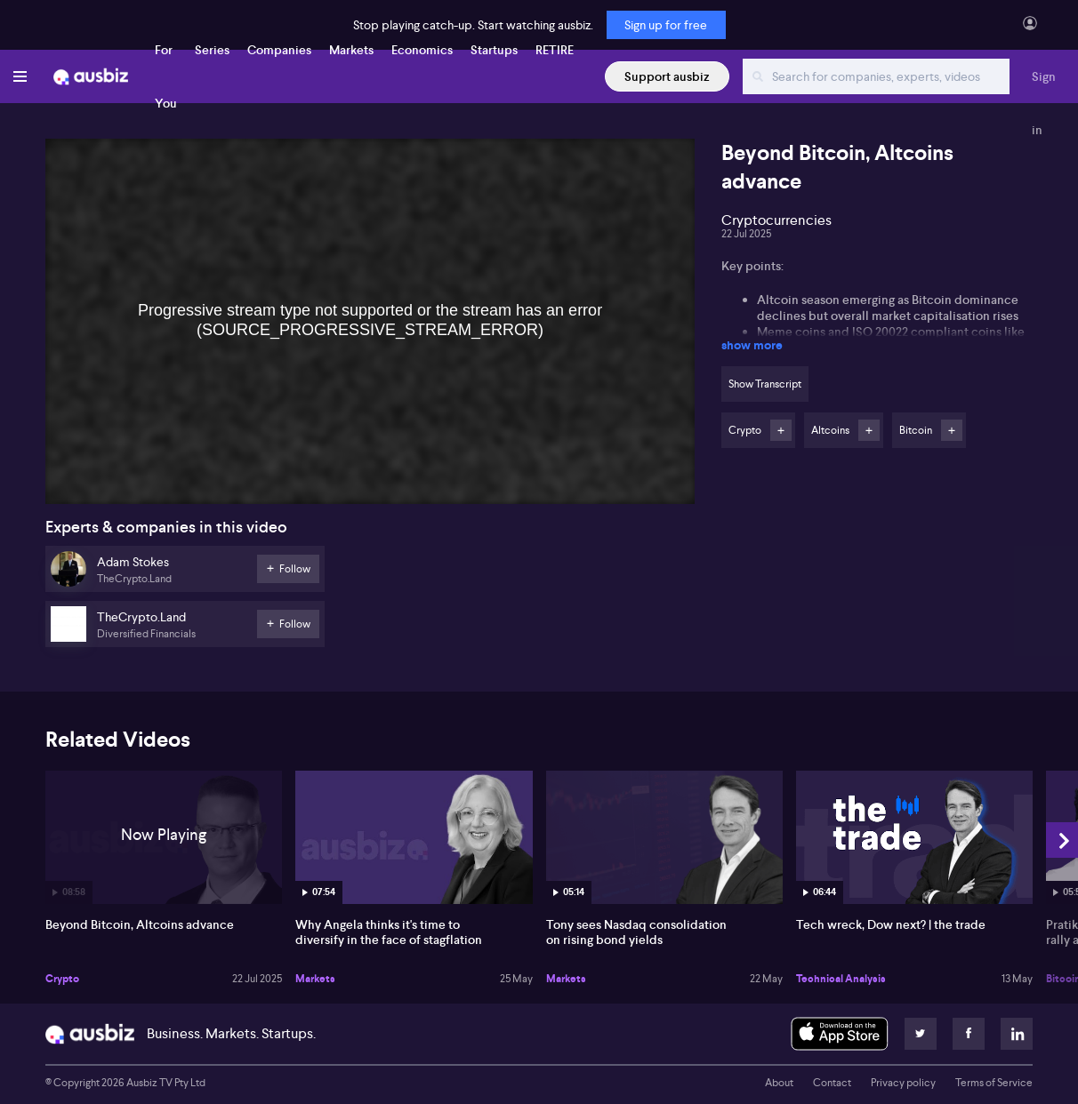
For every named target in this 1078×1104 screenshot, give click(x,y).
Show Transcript (764, 384)
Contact (832, 1083)
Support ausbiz (667, 76)
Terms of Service (994, 1083)
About (779, 1083)
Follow (781, 430)
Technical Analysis (841, 979)
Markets (351, 50)
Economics (422, 50)
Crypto (62, 979)
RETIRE (554, 50)
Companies (279, 50)
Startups (494, 50)
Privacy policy (903, 1083)
